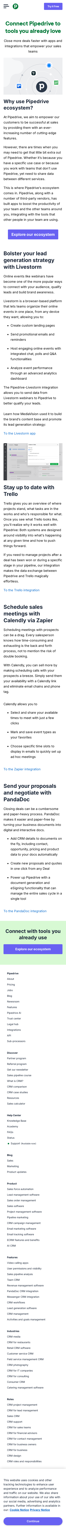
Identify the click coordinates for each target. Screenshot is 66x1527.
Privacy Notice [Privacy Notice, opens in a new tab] (40, 1510)
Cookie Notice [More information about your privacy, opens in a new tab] (19, 1510)
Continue (33, 1521)
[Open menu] (6, 6)
